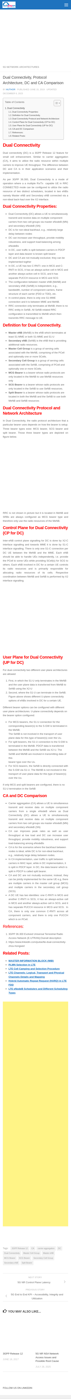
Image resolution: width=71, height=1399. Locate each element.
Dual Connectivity (16, 108)
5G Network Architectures (21, 67)
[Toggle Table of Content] (55, 103)
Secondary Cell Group (43, 1258)
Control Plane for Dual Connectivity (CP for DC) (33, 122)
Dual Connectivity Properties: (25, 112)
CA (32, 1248)
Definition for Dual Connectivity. (26, 115)
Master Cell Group (31, 1253)
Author (10, 89)
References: (17, 132)
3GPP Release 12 (20, 1248)
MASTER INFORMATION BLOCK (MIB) (31, 960)
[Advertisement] (35, 36)
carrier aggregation (46, 1248)
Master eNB (48, 1253)
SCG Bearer (24, 1258)
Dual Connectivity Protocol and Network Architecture (36, 118)
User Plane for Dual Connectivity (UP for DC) (32, 125)
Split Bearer (27, 1263)
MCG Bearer (9, 1258)
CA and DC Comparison (23, 129)
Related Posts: (19, 136)
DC (59, 1248)
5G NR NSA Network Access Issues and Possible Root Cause (47, 1357)
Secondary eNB (11, 1263)
